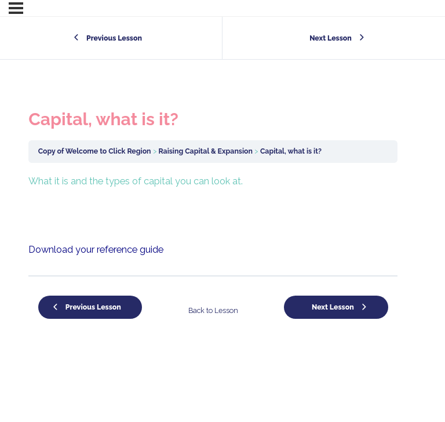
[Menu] (16, 8)
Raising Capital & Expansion (206, 151)
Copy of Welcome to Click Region (94, 151)
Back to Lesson (213, 310)
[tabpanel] (212, 216)
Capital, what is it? (291, 151)
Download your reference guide (95, 249)
